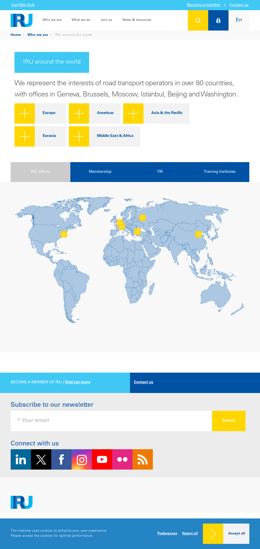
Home (16, 35)
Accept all (236, 534)
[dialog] (130, 533)
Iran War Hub (23, 5)
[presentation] (40, 172)
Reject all (190, 533)
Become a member (203, 5)
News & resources (136, 20)
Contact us (239, 5)
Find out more (77, 382)
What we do (81, 20)
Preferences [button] (167, 534)
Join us (106, 20)
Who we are (52, 20)
